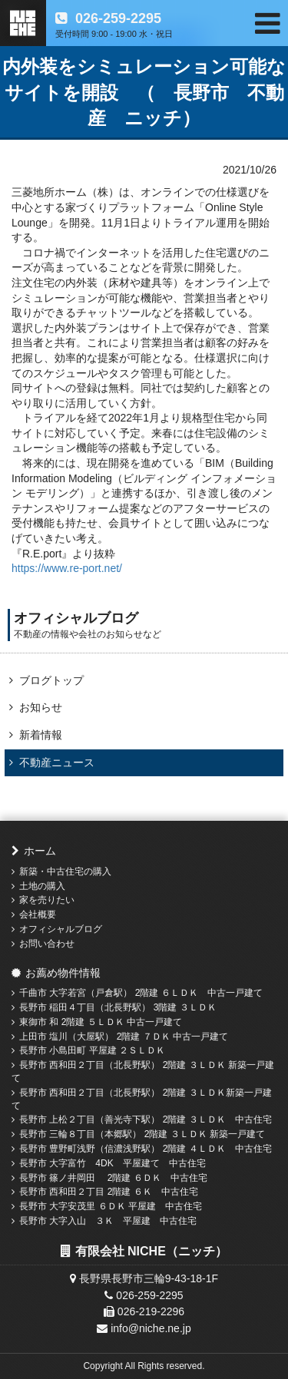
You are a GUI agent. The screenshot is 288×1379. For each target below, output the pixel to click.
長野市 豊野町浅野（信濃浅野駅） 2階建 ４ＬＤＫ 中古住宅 (145, 1148)
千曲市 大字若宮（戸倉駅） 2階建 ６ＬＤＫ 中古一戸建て (141, 992)
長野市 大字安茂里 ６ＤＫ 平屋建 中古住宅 (110, 1206)
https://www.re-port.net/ (67, 568)
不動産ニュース (56, 762)
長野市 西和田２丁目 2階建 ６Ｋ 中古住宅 (108, 1191)
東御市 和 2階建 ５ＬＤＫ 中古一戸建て (100, 1022)
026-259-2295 (116, 18)
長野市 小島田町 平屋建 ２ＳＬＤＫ (92, 1050)
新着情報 (40, 735)
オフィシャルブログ (60, 929)
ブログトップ (51, 680)
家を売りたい (46, 900)
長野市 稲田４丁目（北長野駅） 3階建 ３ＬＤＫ (118, 1007)
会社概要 (37, 914)
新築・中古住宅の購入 (65, 871)
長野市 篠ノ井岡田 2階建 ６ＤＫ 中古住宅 (113, 1177)
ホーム (40, 851)
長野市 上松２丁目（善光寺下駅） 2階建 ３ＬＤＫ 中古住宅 (145, 1119)
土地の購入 (42, 886)
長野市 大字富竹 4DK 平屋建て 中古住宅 (112, 1163)
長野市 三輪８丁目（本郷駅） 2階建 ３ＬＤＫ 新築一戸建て (142, 1134)
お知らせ (40, 707)
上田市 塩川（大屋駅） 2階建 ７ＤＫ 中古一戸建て (123, 1036)
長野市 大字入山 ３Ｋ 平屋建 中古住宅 (108, 1220)
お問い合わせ (46, 943)
